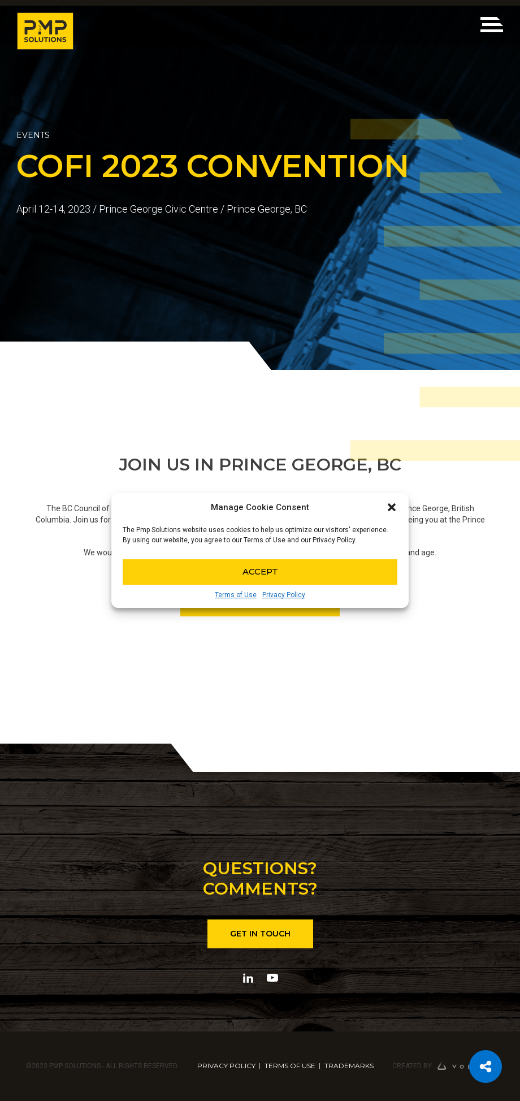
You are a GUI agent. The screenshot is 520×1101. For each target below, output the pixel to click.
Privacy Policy (283, 595)
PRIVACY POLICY (226, 1065)
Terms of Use (236, 595)
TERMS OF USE (290, 1065)
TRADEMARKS (349, 1065)
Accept (260, 571)
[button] (391, 507)
